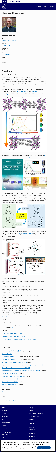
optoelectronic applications (27, 157)
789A (3, 59)
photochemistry (35, 91)
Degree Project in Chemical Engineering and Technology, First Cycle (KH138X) (22, 365)
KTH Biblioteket (6, 435)
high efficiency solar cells (10, 95)
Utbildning (4, 410)
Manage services (8, 448)
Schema (31, 410)
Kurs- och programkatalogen (36, 413)
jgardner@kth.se (6, 54)
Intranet (18, 1)
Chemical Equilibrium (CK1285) (10, 359)
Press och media (33, 439)
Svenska (46, 6)
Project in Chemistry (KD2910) (10, 379)
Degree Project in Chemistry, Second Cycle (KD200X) (16, 367)
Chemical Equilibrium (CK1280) (10, 356)
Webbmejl (31, 419)
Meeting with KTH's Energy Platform (12, 333)
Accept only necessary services (26, 448)
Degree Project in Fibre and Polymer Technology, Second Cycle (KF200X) (21, 370)
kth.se (4, 1)
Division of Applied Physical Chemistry (12, 400)
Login (52, 1)
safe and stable (37, 93)
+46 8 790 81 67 (6, 45)
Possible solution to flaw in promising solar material (16, 336)
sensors (15, 157)
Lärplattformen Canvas (34, 416)
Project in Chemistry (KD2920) (10, 381)
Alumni (4, 425)
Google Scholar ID (12, 64)
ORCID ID (4, 64)
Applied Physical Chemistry (9, 40)
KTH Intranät (5, 428)
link (23, 323)
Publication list (6, 392)
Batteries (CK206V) (7, 353)
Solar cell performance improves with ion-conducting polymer (19, 339)
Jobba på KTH (32, 436)
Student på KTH (6, 422)
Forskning (4, 413)
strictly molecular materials (26, 233)
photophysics (24, 91)
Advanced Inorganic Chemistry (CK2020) (12, 351)
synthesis (18, 91)
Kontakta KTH (32, 433)
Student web (10, 1)
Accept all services (44, 448)
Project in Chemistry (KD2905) (10, 384)
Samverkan (5, 416)
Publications (5, 317)
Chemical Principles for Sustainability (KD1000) (14, 362)
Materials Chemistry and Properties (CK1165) (13, 376)
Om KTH (4, 419)
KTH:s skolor (5, 438)
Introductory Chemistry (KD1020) (10, 373)
